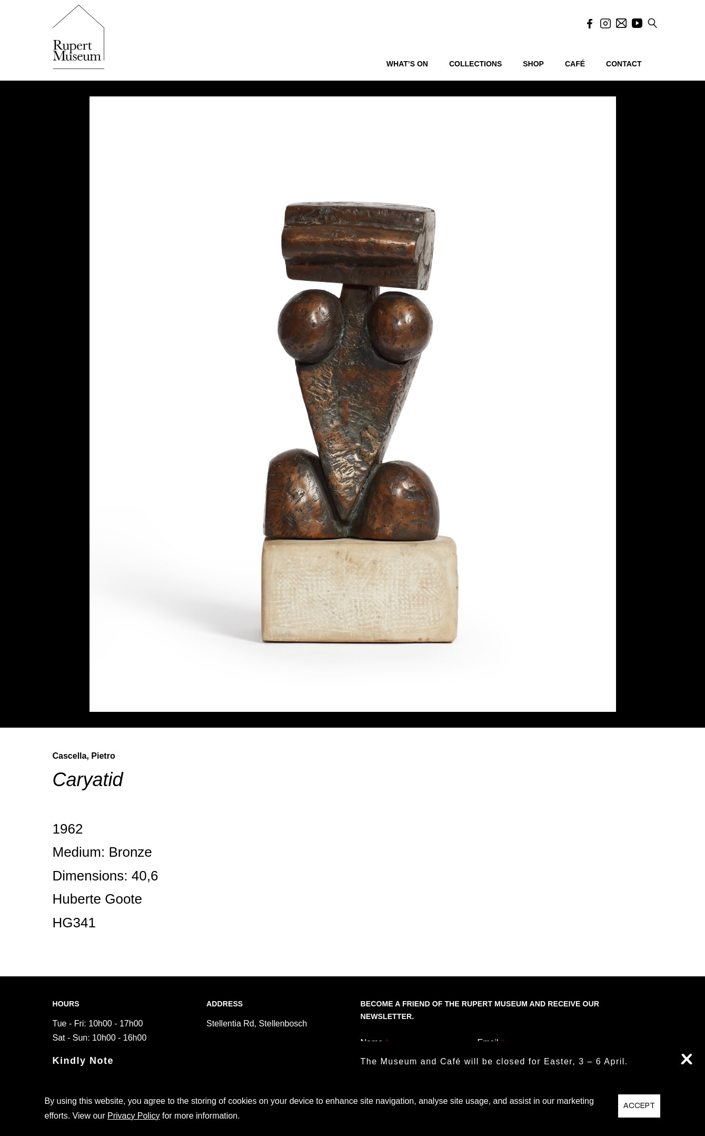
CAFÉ (575, 64)
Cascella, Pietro (84, 755)
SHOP (533, 64)
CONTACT (623, 64)
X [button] (686, 1059)
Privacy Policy (133, 1115)
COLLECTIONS (475, 64)
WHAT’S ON (407, 64)
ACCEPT (639, 1106)
